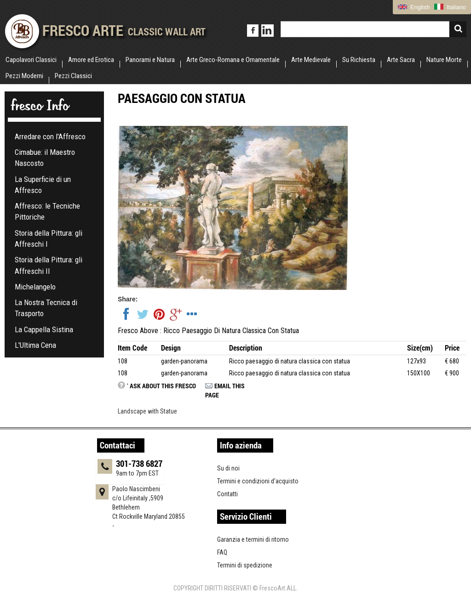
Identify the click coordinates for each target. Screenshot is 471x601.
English (414, 7)
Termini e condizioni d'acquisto (258, 481)
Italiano (450, 7)
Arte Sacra (401, 60)
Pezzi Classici (73, 76)
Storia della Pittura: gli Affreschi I (48, 238)
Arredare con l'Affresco (50, 136)
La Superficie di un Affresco (43, 185)
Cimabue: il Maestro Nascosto (45, 157)
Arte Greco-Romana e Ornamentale (233, 60)
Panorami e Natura (150, 60)
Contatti (227, 494)
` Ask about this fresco (161, 385)
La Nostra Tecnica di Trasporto (46, 308)
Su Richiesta (358, 60)
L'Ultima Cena (35, 345)
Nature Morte (444, 60)
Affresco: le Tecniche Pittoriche (47, 211)
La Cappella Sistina (44, 329)
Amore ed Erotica (91, 60)
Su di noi (228, 468)
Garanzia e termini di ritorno (253, 539)
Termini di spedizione (244, 565)
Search (457, 29)
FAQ (222, 552)
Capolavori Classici (31, 60)
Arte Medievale (311, 60)
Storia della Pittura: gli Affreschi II (48, 265)
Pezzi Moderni (24, 76)
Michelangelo (35, 286)
